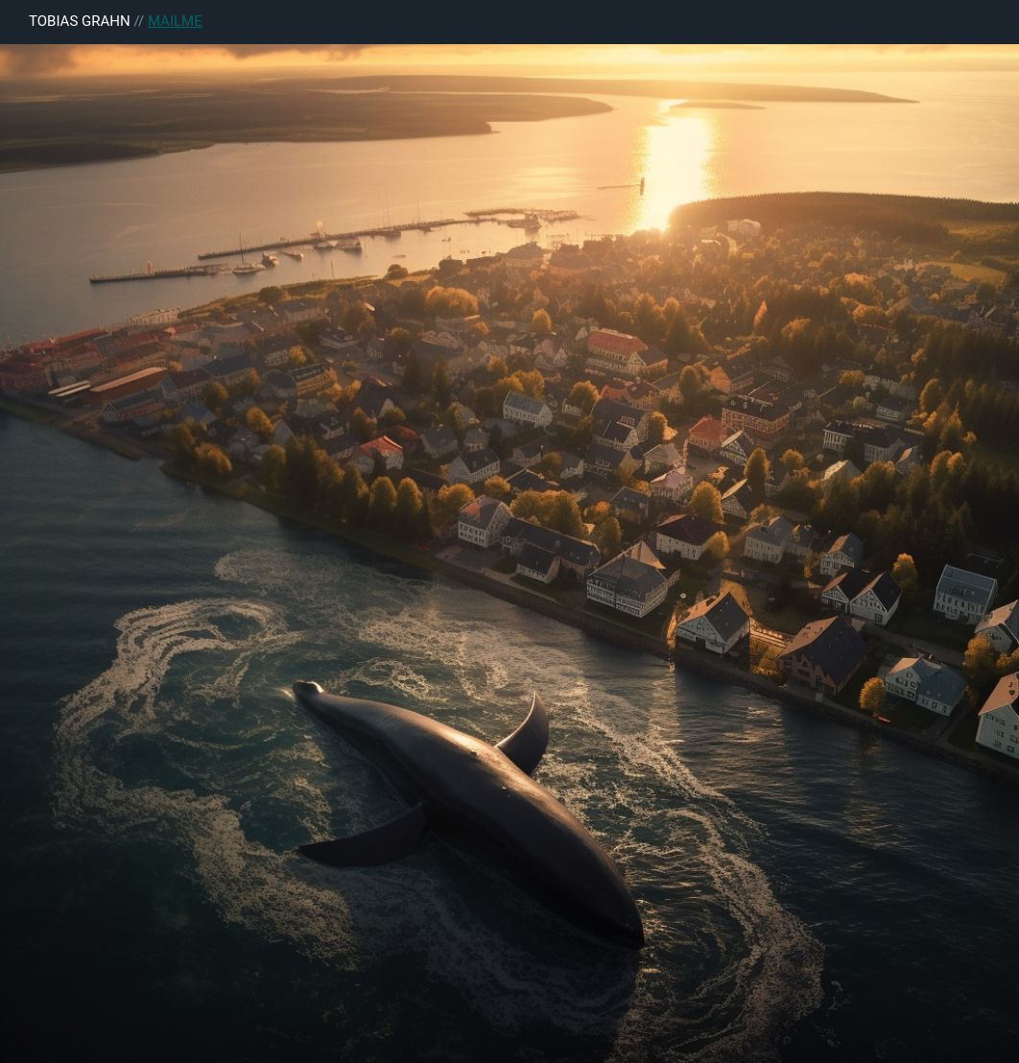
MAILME (175, 21)
